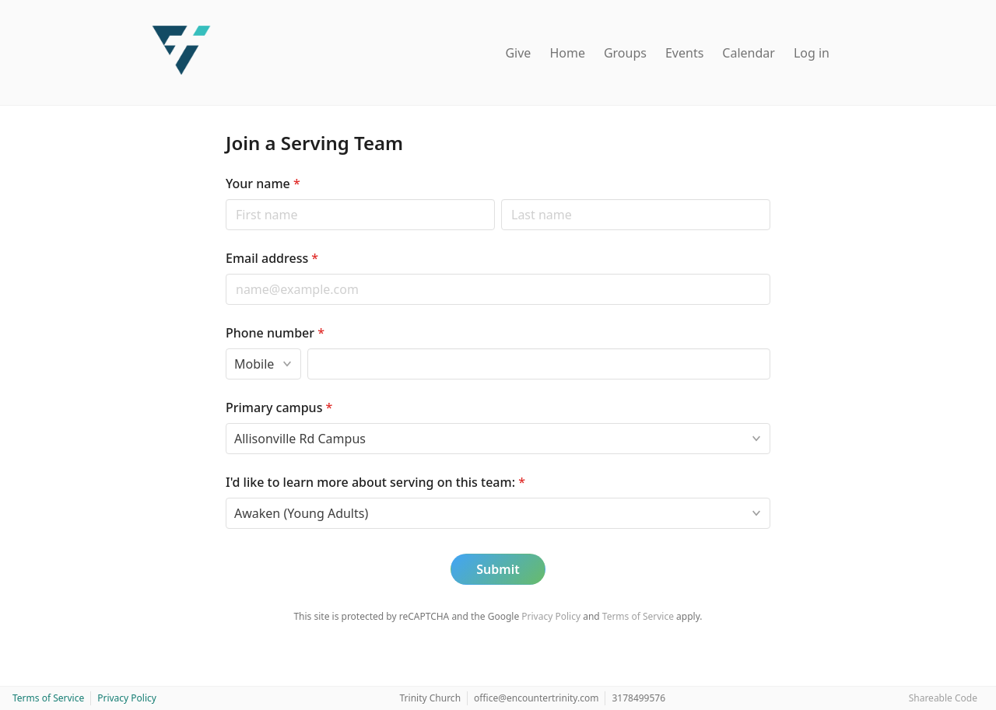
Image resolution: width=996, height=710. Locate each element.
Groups (625, 52)
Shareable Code (943, 698)
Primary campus (279, 407)
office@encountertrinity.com (536, 698)
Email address (272, 258)
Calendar (748, 52)
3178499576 (638, 698)
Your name (263, 183)
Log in (811, 52)
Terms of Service (638, 616)
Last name (500, 198)
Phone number (275, 332)
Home (567, 52)
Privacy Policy (550, 616)
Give (518, 52)
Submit (497, 569)
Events (684, 52)
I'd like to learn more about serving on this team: (375, 482)
